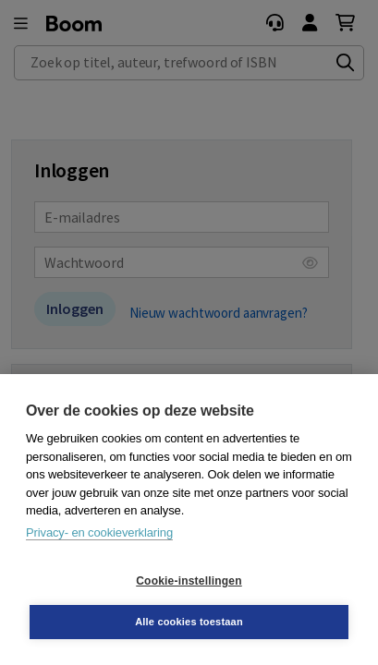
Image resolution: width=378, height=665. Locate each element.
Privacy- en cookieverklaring (99, 532)
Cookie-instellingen (188, 580)
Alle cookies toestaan (189, 621)
